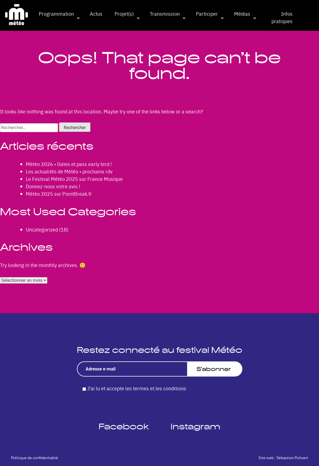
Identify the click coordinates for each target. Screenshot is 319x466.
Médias (242, 13)
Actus (96, 13)
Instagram (195, 426)
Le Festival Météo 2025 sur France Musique (74, 178)
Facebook (124, 426)
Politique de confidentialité (34, 457)
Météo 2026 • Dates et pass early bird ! (69, 163)
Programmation (56, 13)
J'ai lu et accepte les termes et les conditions (136, 388)
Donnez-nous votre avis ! (53, 186)
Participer (207, 13)
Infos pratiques (282, 17)
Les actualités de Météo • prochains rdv (69, 171)
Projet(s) (124, 13)
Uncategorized (42, 229)
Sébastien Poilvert (292, 457)
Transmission (165, 13)
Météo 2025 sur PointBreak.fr (59, 193)
